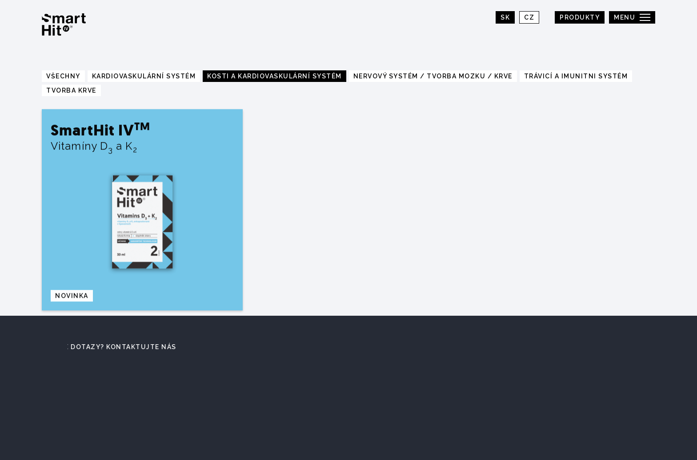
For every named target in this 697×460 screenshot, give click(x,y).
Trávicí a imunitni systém (576, 76)
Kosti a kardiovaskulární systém (274, 76)
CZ (529, 17)
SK (505, 17)
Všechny (63, 76)
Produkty (580, 17)
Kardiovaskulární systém (144, 76)
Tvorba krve (71, 90)
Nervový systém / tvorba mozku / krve (433, 76)
